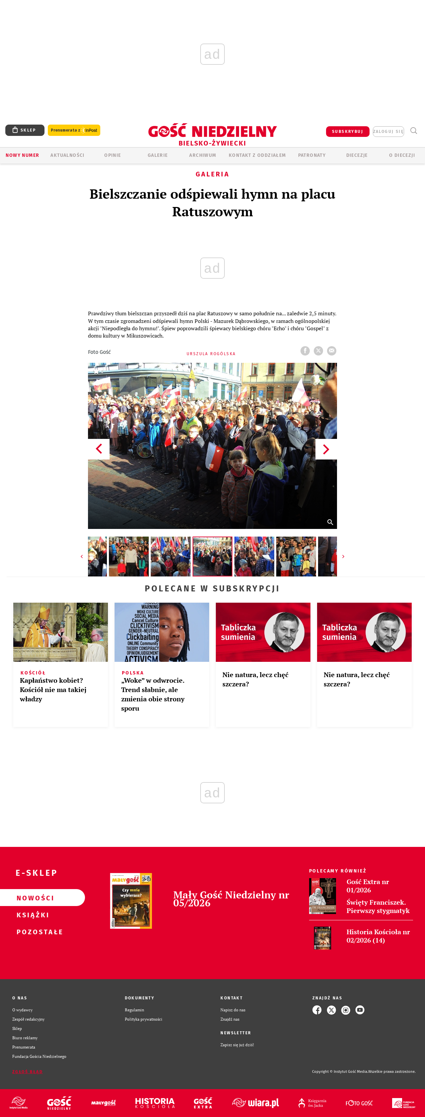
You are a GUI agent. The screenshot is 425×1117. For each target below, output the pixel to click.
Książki (32, 914)
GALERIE (158, 155)
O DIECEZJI (402, 155)
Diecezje (357, 155)
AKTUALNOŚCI (67, 155)
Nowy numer (22, 155)
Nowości (32, 897)
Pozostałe (32, 931)
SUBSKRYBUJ (347, 131)
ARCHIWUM (202, 155)
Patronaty (312, 155)
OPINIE (112, 155)
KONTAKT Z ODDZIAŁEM (257, 155)
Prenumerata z (74, 130)
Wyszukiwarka (413, 131)
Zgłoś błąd (27, 1071)
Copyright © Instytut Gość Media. (340, 1071)
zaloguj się (388, 131)
